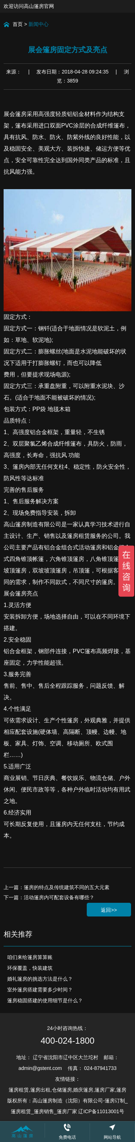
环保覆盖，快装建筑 (30, 968)
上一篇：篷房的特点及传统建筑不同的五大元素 (56, 887)
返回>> (109, 910)
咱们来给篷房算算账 (30, 957)
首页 (18, 24)
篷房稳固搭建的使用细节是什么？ (45, 1000)
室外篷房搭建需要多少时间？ (40, 989)
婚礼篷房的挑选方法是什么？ (40, 979)
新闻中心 (38, 24)
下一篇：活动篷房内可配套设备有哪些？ (49, 897)
